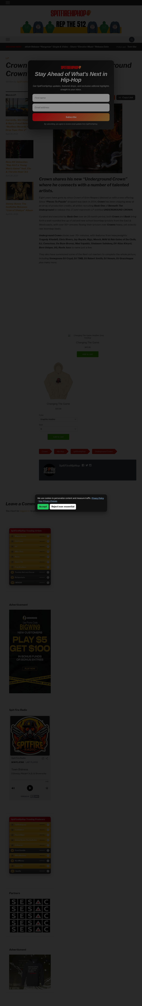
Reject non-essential (62, 506)
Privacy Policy (98, 498)
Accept (43, 506)
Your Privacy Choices (47, 501)
